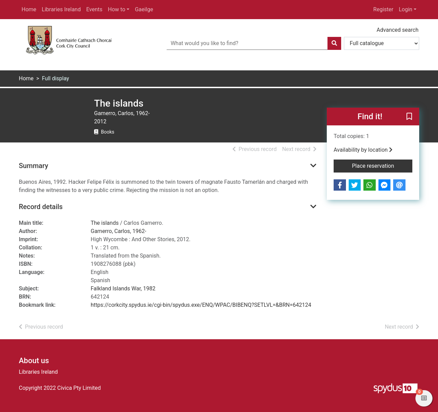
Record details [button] (41, 207)
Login (405, 9)
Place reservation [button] (382, 165)
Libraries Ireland (61, 9)
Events (94, 9)
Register (383, 9)
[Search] (334, 43)
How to (116, 9)
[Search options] (381, 43)
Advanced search (397, 30)
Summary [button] (33, 166)
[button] (409, 116)
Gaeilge (144, 9)
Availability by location (363, 150)
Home (29, 9)
